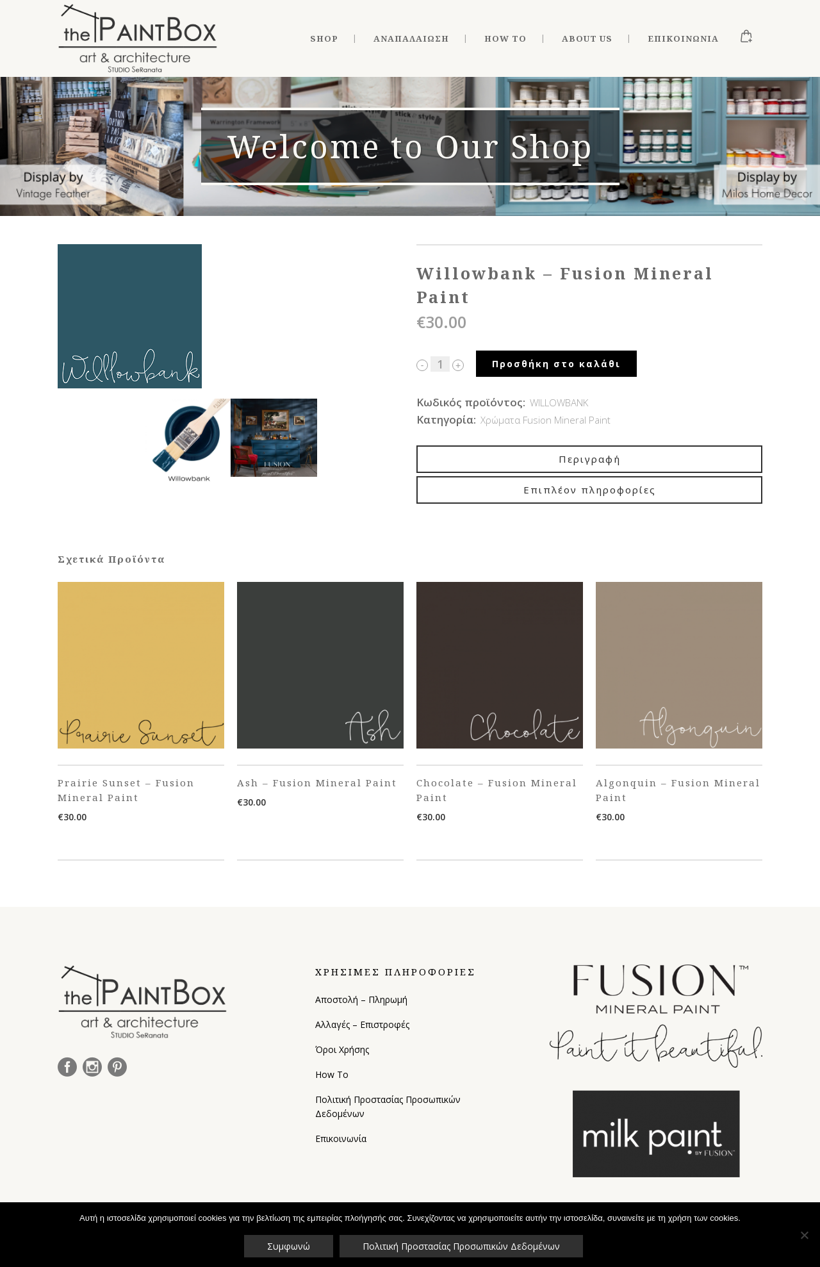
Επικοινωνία (340, 1138)
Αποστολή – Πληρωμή (361, 999)
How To (331, 1074)
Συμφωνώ (288, 1246)
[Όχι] (804, 1235)
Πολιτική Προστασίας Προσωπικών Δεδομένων (388, 1106)
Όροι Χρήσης (342, 1049)
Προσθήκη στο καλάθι (556, 364)
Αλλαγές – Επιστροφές (362, 1024)
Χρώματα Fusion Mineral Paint (545, 419)
